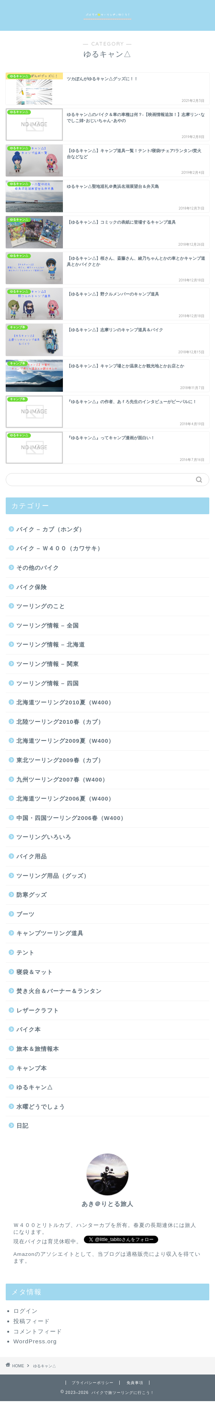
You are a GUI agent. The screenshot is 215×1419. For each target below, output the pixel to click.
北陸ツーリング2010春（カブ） (60, 721)
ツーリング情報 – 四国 (47, 683)
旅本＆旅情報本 (37, 1049)
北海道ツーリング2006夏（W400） (65, 798)
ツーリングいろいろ (43, 837)
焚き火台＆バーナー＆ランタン (59, 991)
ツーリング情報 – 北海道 (50, 644)
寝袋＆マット (34, 972)
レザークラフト (37, 1010)
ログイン (25, 1311)
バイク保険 (31, 587)
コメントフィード (37, 1331)
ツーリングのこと (40, 606)
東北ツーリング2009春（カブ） (60, 760)
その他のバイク (37, 567)
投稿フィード (31, 1321)
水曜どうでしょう (40, 1106)
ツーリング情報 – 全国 (47, 625)
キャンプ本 (31, 1068)
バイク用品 (31, 856)
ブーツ (25, 914)
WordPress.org (35, 1341)
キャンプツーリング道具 (49, 933)
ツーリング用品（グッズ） (53, 875)
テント (25, 952)
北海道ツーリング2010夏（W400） (65, 702)
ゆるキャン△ (34, 1087)
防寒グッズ (31, 894)
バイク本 (28, 1029)
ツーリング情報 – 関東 (47, 664)
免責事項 (135, 1383)
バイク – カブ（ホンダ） (50, 529)
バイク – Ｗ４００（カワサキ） (59, 548)
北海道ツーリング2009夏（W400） (65, 740)
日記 (22, 1125)
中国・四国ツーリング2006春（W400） (71, 818)
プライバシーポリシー (93, 1383)
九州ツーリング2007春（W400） (62, 779)
